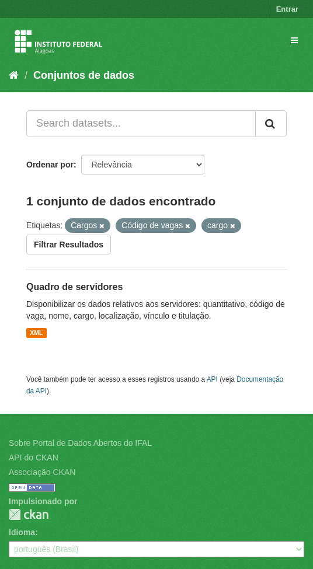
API (212, 379)
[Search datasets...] (141, 123)
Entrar (287, 9)
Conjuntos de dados (83, 75)
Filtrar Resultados (68, 244)
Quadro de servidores (74, 287)
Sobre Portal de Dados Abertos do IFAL (80, 443)
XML (36, 332)
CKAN (28, 514)
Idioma (22, 532)
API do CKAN (33, 457)
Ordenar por (50, 164)
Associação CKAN (42, 472)
